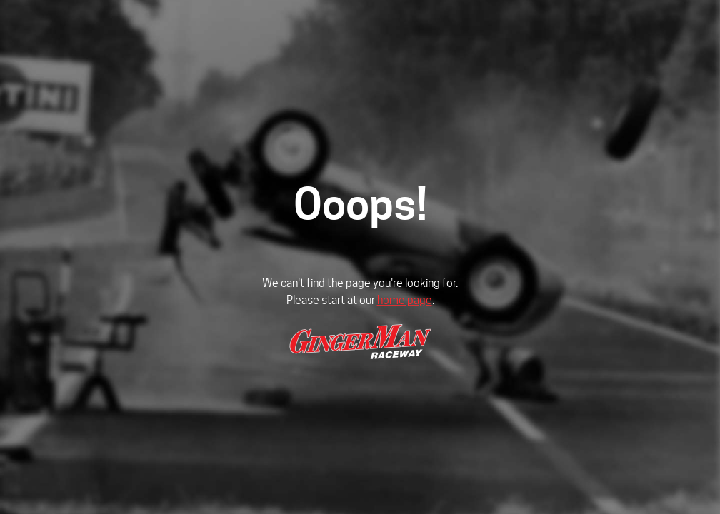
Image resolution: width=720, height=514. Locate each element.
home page (404, 300)
